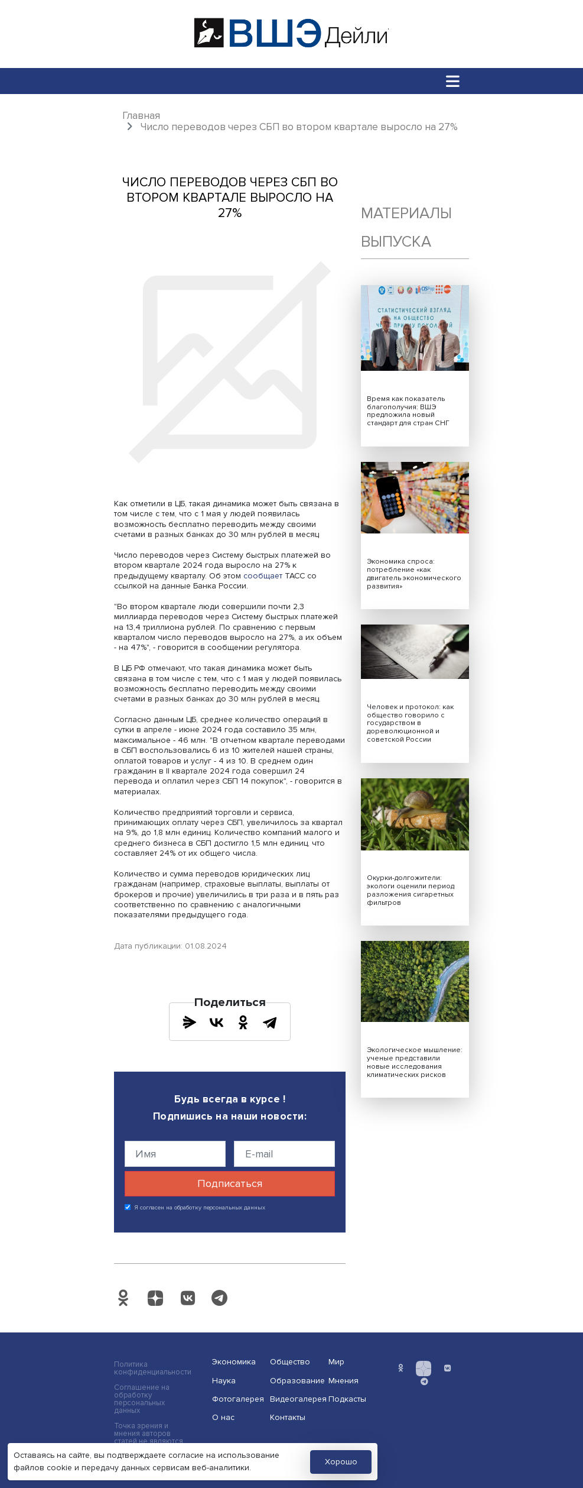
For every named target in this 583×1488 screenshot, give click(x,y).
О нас (223, 1417)
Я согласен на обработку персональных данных (200, 1208)
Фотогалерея (237, 1399)
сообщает (262, 576)
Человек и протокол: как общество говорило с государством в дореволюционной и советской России (410, 724)
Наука (224, 1381)
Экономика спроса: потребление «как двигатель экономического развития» (414, 574)
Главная (141, 115)
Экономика (234, 1362)
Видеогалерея (295, 1399)
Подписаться (229, 1183)
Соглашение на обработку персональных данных (142, 1399)
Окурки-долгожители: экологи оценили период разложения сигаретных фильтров (410, 890)
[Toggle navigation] (452, 80)
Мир (336, 1362)
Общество (290, 1362)
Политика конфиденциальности (152, 1368)
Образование (295, 1381)
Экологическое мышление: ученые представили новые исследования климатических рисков (415, 1062)
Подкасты (347, 1399)
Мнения (343, 1381)
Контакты (287, 1417)
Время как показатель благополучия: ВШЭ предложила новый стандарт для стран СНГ (408, 411)
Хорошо (341, 1462)
